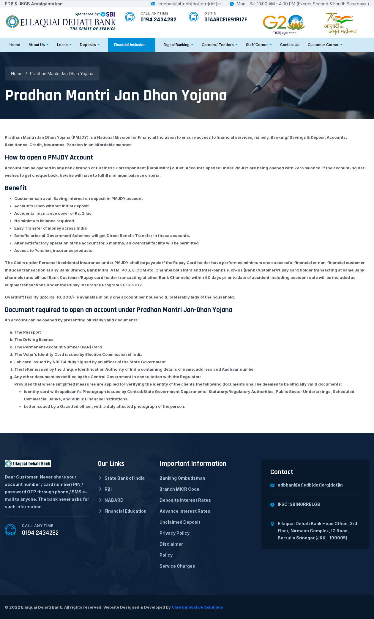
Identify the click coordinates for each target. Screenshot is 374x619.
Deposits (90, 44)
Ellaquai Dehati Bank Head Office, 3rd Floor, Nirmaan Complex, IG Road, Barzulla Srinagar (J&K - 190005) (313, 530)
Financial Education (122, 511)
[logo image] (61, 20)
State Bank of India (121, 478)
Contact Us (289, 44)
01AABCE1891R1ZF (225, 19)
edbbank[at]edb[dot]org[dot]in (186, 3)
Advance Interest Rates (185, 511)
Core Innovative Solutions (197, 607)
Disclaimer (171, 544)
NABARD (111, 500)
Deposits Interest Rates (185, 500)
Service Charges (177, 566)
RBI (105, 489)
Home (15, 44)
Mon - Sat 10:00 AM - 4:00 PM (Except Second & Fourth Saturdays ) (299, 3)
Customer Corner (325, 44)
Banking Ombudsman (182, 478)
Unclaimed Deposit (180, 522)
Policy (166, 555)
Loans (64, 44)
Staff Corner (259, 44)
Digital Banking (178, 44)
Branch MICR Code (179, 489)
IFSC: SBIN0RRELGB (295, 504)
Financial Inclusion (131, 44)
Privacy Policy (175, 533)
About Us (39, 44)
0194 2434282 (158, 19)
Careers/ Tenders (220, 44)
